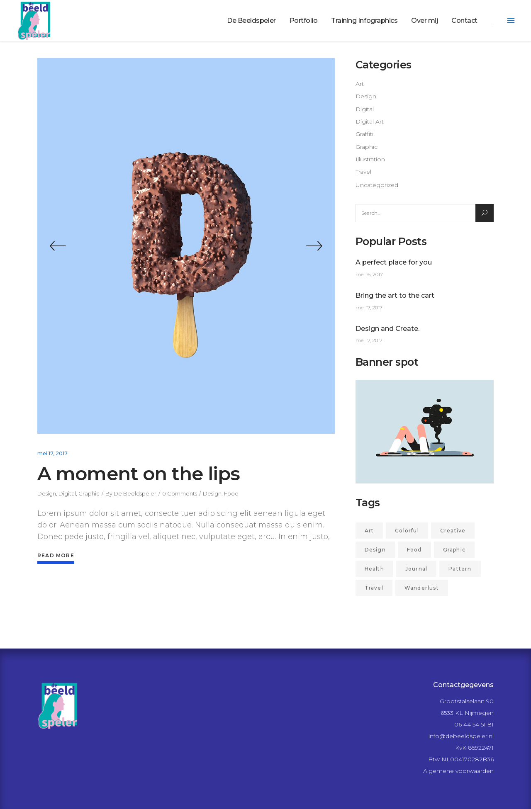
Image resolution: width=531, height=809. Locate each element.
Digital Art (370, 121)
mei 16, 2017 (369, 274)
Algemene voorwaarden (458, 771)
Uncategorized (377, 185)
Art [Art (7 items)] (369, 530)
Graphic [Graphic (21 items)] (454, 550)
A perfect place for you (394, 262)
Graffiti (364, 134)
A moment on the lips (138, 473)
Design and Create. (387, 329)
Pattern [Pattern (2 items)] (459, 569)
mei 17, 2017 (52, 453)
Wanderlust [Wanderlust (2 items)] (421, 588)
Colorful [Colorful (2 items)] (407, 530)
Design (46, 493)
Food (231, 493)
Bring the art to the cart (395, 295)
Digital (67, 493)
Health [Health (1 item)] (374, 569)
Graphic (89, 493)
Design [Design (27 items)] (375, 550)
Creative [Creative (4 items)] (453, 530)
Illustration (370, 159)
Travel (363, 171)
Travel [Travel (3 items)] (374, 588)
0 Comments (179, 493)
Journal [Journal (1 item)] (416, 569)
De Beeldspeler (135, 493)
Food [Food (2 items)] (414, 550)
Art (360, 83)
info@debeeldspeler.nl (461, 736)
